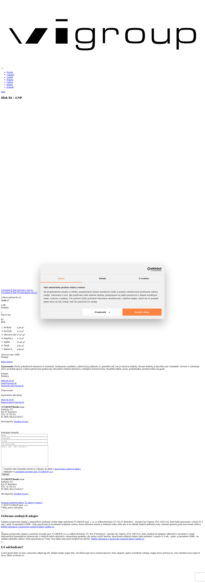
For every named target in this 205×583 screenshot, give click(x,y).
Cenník (10, 77)
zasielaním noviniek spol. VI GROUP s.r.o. (34, 476)
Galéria (10, 82)
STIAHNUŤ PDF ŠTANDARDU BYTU (19, 293)
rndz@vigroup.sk (8, 383)
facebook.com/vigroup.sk (12, 386)
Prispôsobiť (102, 312)
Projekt (10, 72)
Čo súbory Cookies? (34, 507)
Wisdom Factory (21, 421)
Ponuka (10, 80)
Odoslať (5, 479)
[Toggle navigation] (2, 68)
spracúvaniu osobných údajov (67, 473)
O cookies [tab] (144, 278)
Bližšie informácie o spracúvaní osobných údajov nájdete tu (117, 543)
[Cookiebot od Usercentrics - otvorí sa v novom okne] (149, 269)
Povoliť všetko (142, 312)
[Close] (2, 536)
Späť (3, 92)
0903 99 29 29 (7, 381)
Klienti (10, 84)
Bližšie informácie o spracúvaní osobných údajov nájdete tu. (27, 531)
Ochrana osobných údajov (12, 507)
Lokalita (10, 75)
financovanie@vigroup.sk (12, 402)
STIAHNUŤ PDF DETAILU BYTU (17, 290)
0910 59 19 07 (7, 400)
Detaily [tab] (102, 278)
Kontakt (10, 87)
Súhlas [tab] (61, 278)
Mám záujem (7, 362)
